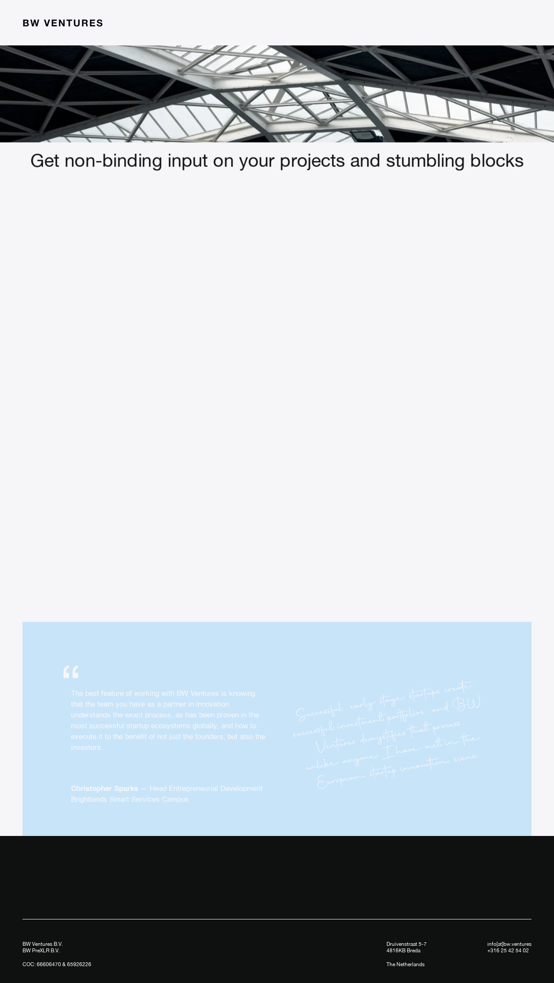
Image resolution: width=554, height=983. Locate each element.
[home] (63, 23)
